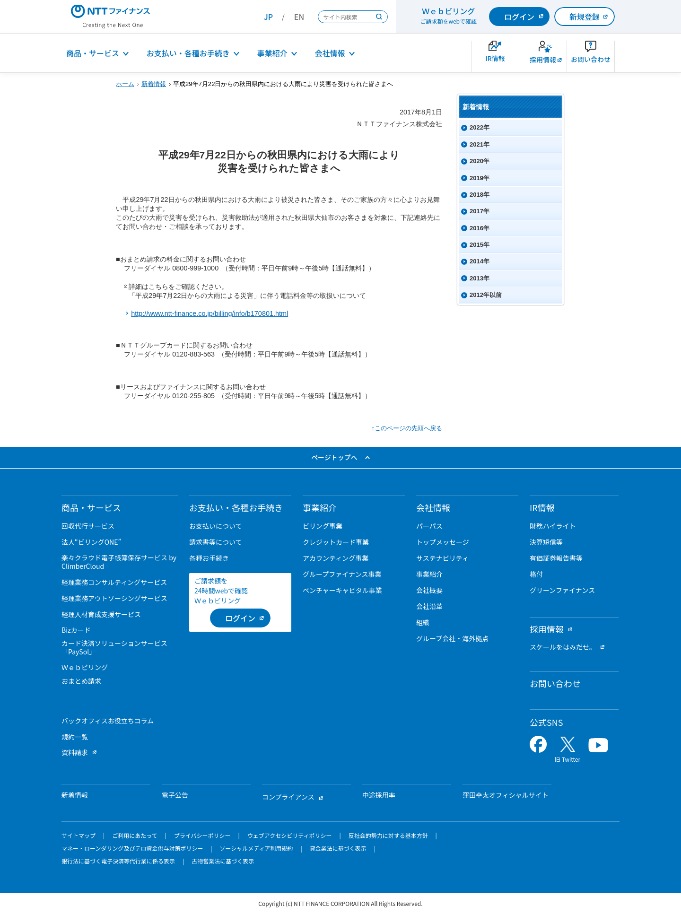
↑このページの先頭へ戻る (406, 428)
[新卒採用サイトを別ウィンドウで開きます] (543, 56)
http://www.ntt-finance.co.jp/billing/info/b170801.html (209, 313)
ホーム (125, 83)
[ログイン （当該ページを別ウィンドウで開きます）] (240, 618)
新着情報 (153, 83)
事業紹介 (272, 53)
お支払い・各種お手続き (188, 53)
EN (299, 16)
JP (268, 16)
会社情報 (330, 53)
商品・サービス (92, 53)
